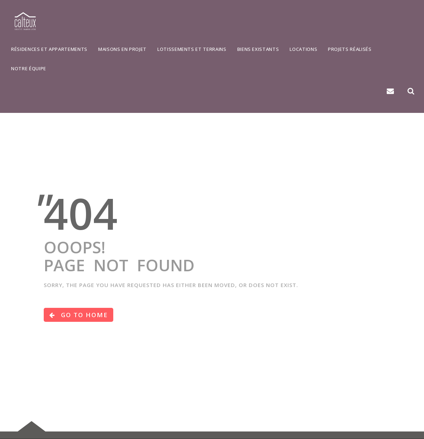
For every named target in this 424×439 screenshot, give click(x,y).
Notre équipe (28, 68)
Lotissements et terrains (192, 49)
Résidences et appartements (49, 49)
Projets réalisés (349, 49)
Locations (303, 49)
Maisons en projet (122, 49)
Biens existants (258, 49)
